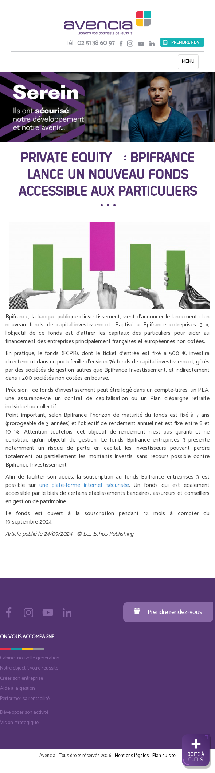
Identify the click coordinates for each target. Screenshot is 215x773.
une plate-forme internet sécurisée (84, 485)
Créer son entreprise (21, 678)
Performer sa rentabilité (25, 699)
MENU (190, 63)
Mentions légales (132, 756)
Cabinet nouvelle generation (29, 658)
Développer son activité (24, 712)
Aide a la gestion (17, 688)
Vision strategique (19, 723)
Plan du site (164, 756)
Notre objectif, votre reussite (29, 668)
